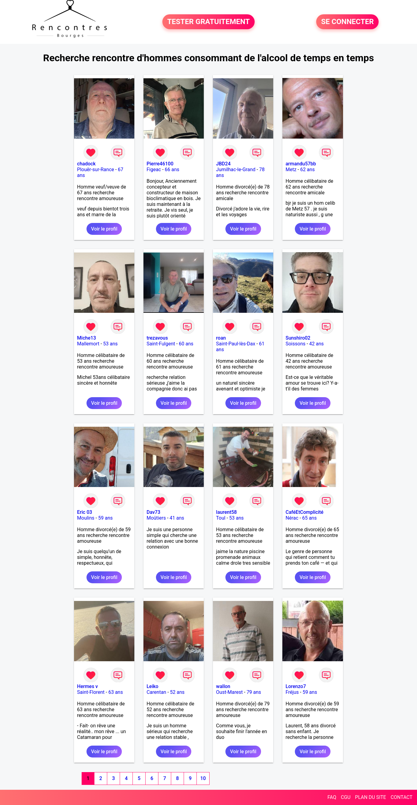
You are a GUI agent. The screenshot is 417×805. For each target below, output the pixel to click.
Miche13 (86, 338)
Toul (220, 518)
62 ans (307, 169)
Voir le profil (104, 229)
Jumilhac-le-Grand (235, 169)
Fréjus (292, 692)
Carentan (156, 692)
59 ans (105, 518)
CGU (346, 797)
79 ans (253, 692)
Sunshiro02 (297, 338)
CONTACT (401, 797)
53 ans (110, 344)
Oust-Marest (229, 692)
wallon (223, 686)
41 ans (177, 518)
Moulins (85, 518)
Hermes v (87, 686)
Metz (290, 169)
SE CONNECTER (347, 22)
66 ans (172, 169)
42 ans (316, 344)
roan (221, 338)
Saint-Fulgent (161, 344)
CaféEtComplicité (304, 512)
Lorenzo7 (295, 686)
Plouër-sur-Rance (95, 169)
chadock (86, 164)
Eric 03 (84, 512)
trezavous (157, 338)
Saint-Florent (90, 692)
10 (203, 778)
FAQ (331, 797)
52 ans (177, 692)
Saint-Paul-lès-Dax (235, 344)
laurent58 (226, 512)
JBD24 (223, 164)
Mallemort (88, 344)
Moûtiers (156, 518)
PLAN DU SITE (370, 797)
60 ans (186, 344)
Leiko (152, 686)
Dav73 (153, 512)
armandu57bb (300, 164)
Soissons (295, 344)
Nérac (291, 518)
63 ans (115, 692)
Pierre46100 (160, 164)
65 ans (309, 518)
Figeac (154, 169)
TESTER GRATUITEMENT (208, 22)
